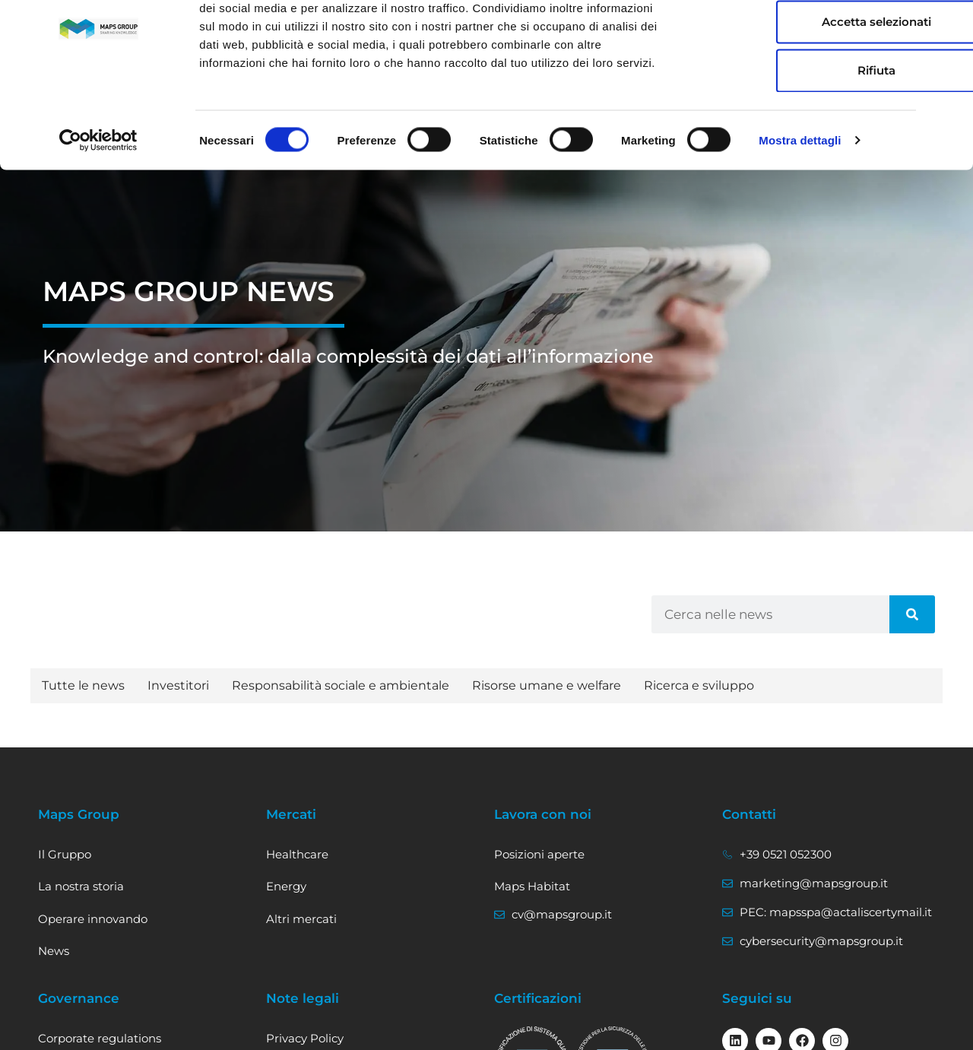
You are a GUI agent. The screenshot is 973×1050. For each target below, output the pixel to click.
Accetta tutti (808, 39)
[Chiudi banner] (949, 23)
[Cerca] (912, 614)
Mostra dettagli (800, 206)
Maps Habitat (532, 886)
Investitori (178, 685)
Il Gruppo (64, 854)
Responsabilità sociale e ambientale (340, 685)
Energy (286, 886)
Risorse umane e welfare (546, 685)
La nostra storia (81, 886)
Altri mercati (301, 919)
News (53, 951)
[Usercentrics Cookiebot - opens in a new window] (98, 206)
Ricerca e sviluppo (699, 685)
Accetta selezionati (807, 88)
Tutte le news (83, 685)
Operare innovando (92, 919)
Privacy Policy (305, 1038)
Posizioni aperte (539, 854)
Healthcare (297, 854)
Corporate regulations (99, 1038)
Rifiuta (807, 136)
